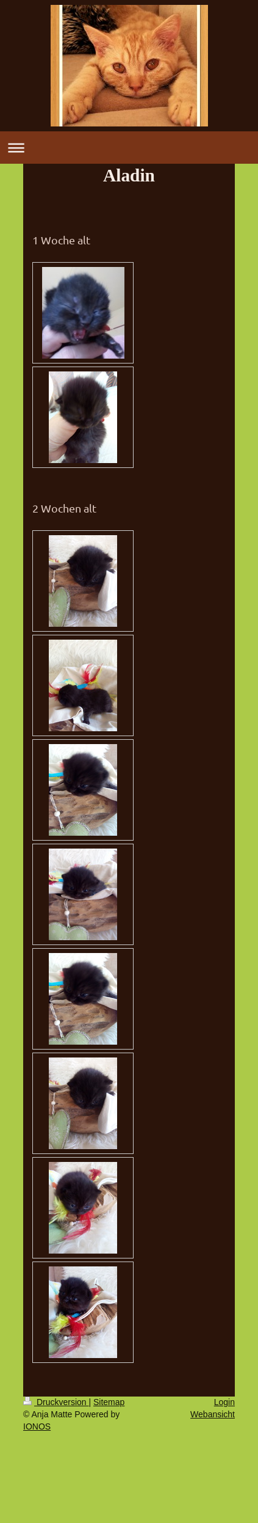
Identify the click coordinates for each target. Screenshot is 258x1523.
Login (224, 1402)
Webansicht (212, 1414)
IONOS (37, 1426)
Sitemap (108, 1402)
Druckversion (55, 1402)
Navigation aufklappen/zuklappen (129, 147)
